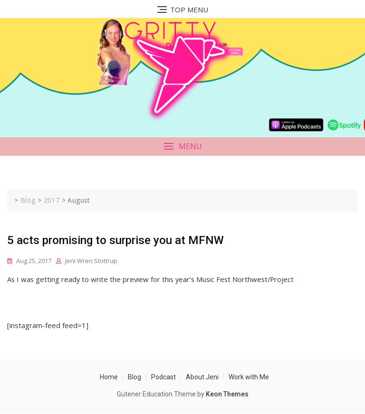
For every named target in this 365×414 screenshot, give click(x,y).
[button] (182, 146)
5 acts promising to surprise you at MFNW (115, 240)
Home (109, 377)
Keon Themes (227, 394)
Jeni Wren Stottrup (91, 260)
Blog (134, 377)
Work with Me (249, 377)
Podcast (163, 377)
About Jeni (202, 377)
